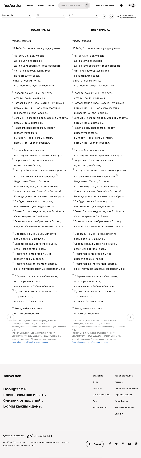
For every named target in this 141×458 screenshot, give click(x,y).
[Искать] (71, 5)
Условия (65, 442)
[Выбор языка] (121, 5)
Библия (30, 5)
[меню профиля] (131, 5)
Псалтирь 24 (16, 15)
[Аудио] (104, 16)
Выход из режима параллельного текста (126, 16)
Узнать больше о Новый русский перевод (30, 342)
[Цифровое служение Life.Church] (70, 434)
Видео (51, 5)
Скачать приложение (104, 5)
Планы (40, 5)
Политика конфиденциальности (45, 442)
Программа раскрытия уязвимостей (19, 445)
